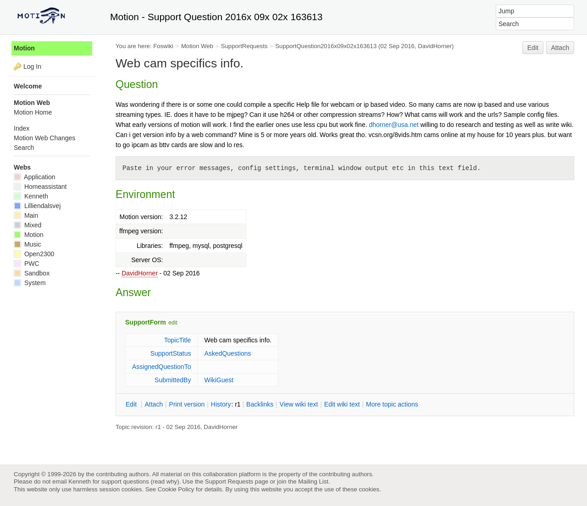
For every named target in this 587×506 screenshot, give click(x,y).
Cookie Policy (176, 489)
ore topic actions (392, 404)
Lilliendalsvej (37, 205)
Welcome (28, 86)
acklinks (259, 404)
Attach (560, 47)
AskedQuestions (227, 353)
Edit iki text (342, 404)
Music (27, 244)
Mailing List (313, 481)
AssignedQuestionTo (161, 366)
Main (26, 215)
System (30, 282)
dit (132, 404)
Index (21, 128)
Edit (532, 47)
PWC (26, 263)
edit (172, 322)
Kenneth (31, 196)
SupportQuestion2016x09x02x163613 (326, 46)
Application (34, 177)
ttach (153, 404)
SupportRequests (244, 46)
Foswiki (163, 46)
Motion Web (197, 46)
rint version (187, 404)
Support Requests (229, 481)
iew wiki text (299, 404)
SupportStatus (170, 353)
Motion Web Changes (44, 138)
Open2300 (34, 254)
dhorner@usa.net (393, 124)
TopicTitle (177, 340)
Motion (24, 48)
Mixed (27, 225)
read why (165, 481)
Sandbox (32, 273)
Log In (32, 66)
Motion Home (33, 112)
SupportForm (145, 322)
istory (221, 404)
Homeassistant (40, 186)
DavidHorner (140, 273)
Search (24, 147)
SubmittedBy (173, 380)
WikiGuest (218, 380)
